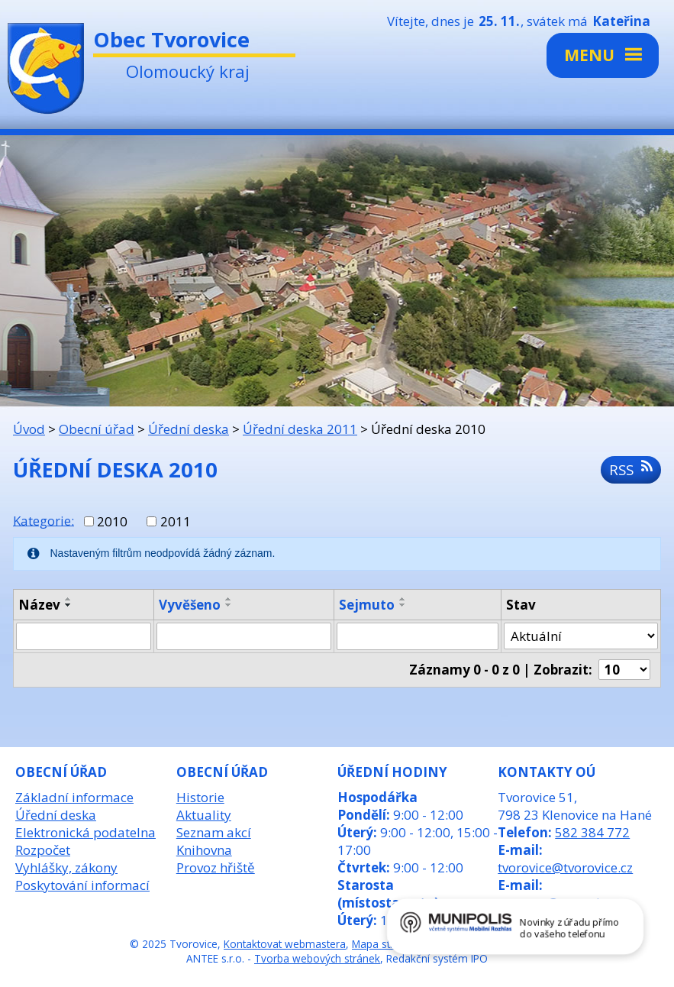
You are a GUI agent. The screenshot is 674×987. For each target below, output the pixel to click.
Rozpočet (42, 850)
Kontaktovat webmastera (285, 944)
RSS (630, 469)
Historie (200, 797)
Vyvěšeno (190, 604)
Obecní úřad (96, 429)
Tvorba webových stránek (317, 958)
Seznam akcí (213, 832)
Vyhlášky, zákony (66, 867)
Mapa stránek (385, 944)
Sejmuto (367, 604)
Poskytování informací (82, 885)
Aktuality (203, 815)
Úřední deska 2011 (300, 429)
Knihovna (204, 850)
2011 (175, 521)
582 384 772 (592, 832)
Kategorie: (43, 520)
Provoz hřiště (215, 867)
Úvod (29, 429)
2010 (112, 521)
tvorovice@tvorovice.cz (565, 867)
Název (39, 604)
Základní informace (74, 797)
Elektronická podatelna (85, 832)
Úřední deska (188, 429)
